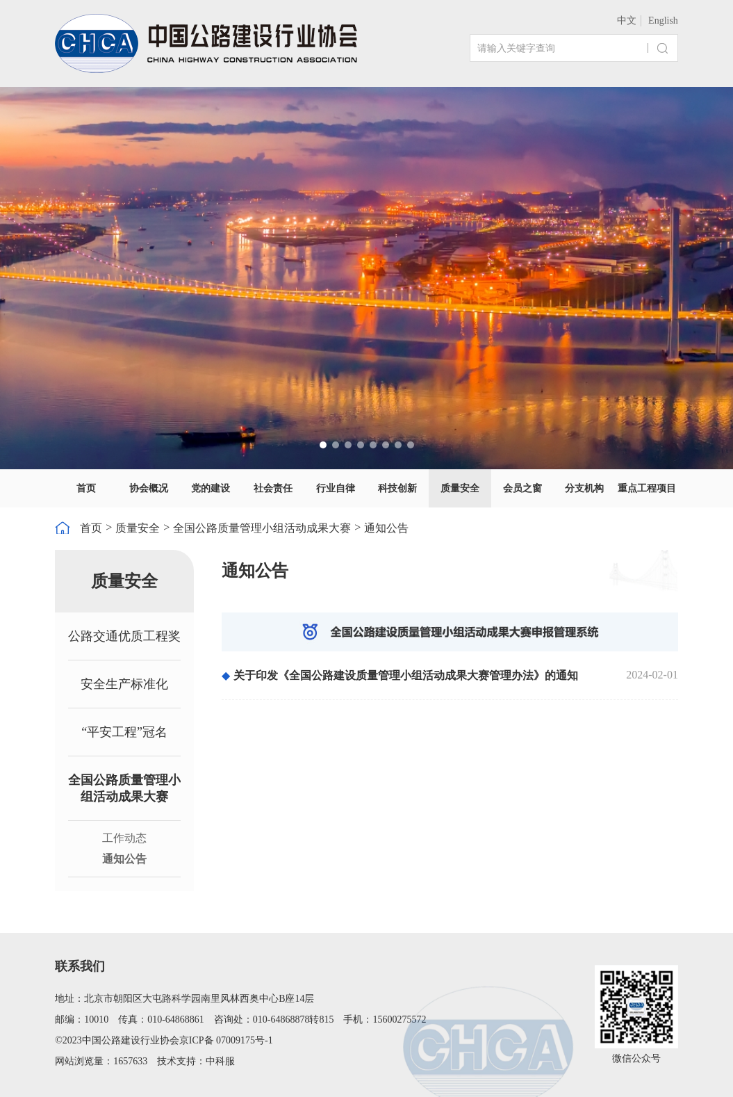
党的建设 (210, 488)
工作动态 (124, 838)
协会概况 (148, 488)
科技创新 (397, 488)
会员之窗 (522, 488)
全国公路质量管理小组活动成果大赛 (262, 528)
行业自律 (335, 488)
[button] (323, 444)
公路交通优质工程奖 (124, 636)
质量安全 (459, 488)
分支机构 (584, 488)
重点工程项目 (647, 488)
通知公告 (386, 528)
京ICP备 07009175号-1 (226, 1040)
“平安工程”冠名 (124, 732)
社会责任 (273, 488)
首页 (86, 488)
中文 (626, 20)
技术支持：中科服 (196, 1061)
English (663, 20)
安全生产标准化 (124, 684)
